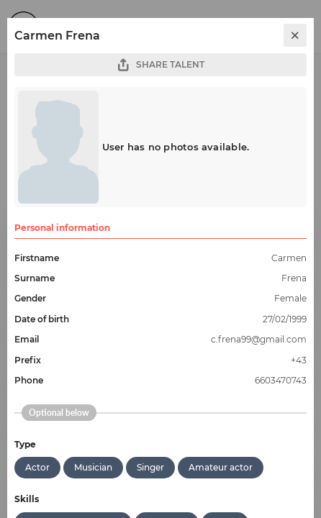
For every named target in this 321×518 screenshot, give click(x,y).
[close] (295, 35)
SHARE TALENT (160, 65)
